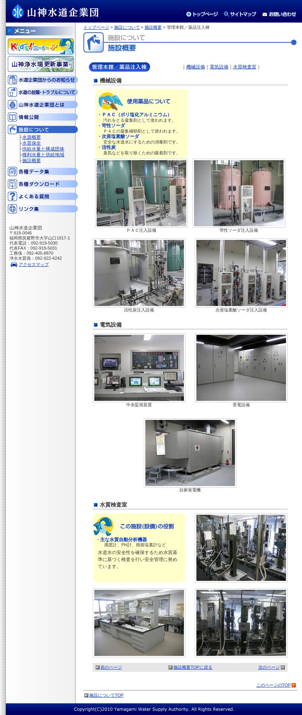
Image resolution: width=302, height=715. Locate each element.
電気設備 (219, 67)
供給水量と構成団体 (43, 149)
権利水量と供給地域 (43, 154)
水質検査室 (244, 67)
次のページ (269, 667)
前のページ (111, 667)
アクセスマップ (34, 264)
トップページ (96, 27)
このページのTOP (273, 685)
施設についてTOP (106, 695)
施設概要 (31, 160)
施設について (127, 27)
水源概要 (31, 137)
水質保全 (31, 143)
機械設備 (195, 67)
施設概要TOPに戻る (192, 667)
